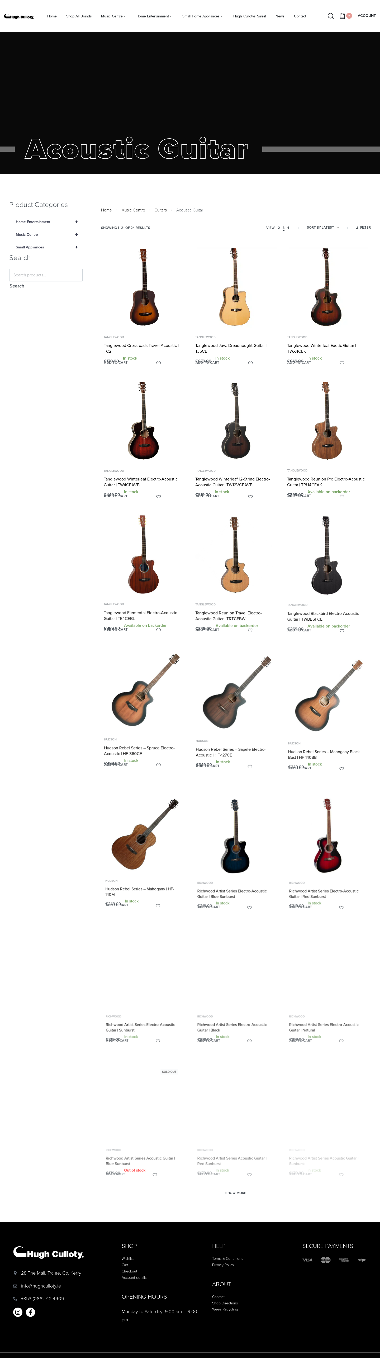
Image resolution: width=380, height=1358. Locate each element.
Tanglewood (114, 338)
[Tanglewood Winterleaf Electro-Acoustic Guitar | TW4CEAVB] (144, 431)
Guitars (160, 210)
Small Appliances (49, 247)
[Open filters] (363, 228)
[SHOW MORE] (235, 1193)
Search (17, 286)
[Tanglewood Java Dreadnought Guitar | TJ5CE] (236, 291)
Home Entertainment (49, 222)
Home (106, 210)
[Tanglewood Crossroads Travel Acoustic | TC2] (144, 289)
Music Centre (49, 234)
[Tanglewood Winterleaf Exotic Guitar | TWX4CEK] (327, 293)
